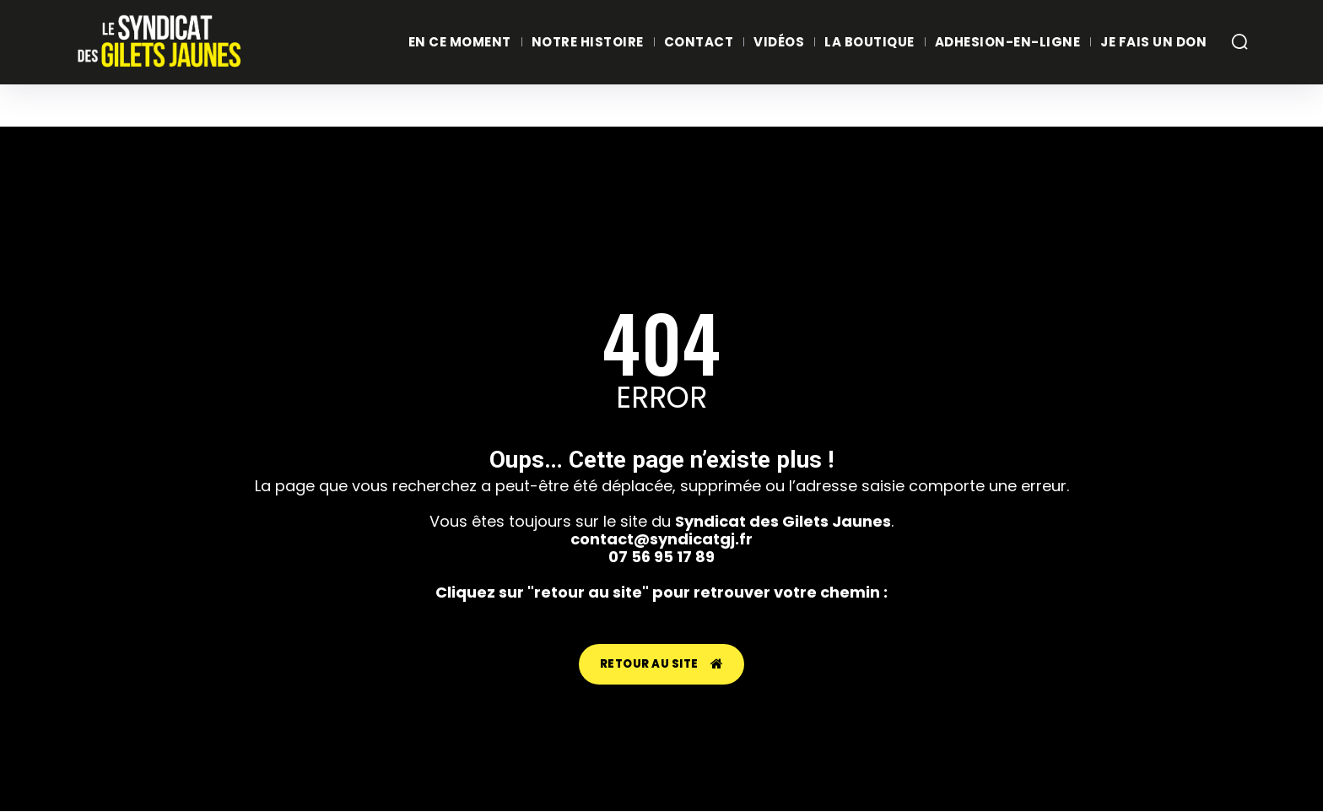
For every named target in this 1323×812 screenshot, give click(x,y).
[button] (1239, 41)
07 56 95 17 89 (661, 556)
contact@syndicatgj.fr (661, 538)
